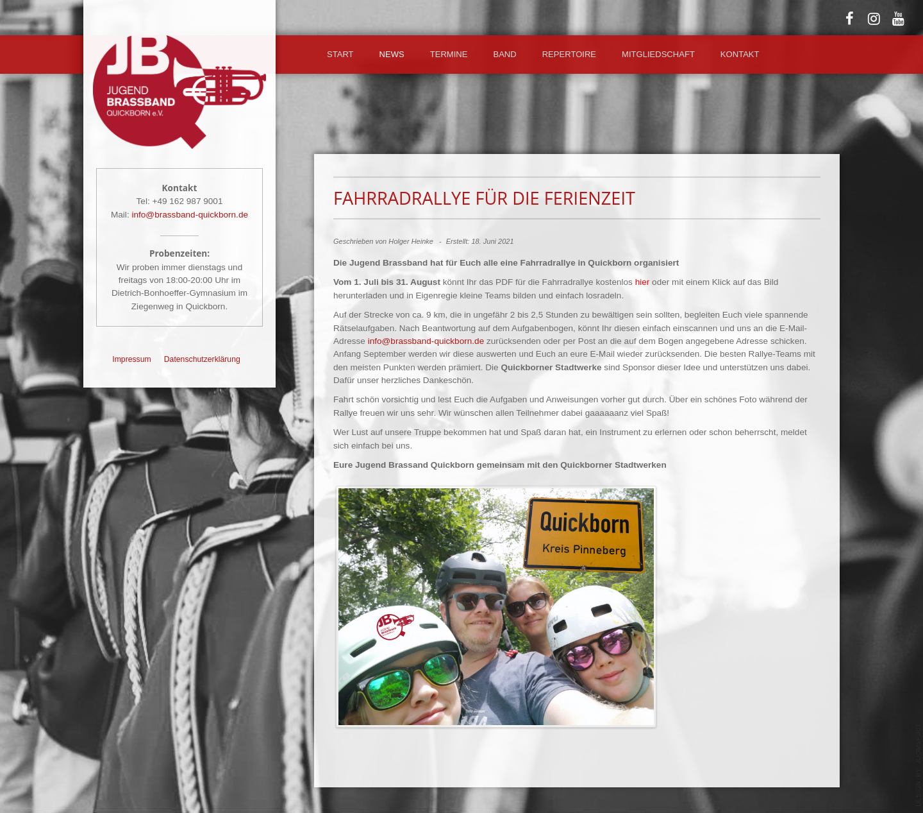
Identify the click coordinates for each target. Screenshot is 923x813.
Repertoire (569, 54)
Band (504, 54)
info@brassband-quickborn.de (189, 214)
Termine (449, 54)
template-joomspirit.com (918, 765)
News (391, 54)
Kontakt (740, 54)
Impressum (131, 359)
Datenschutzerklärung (202, 359)
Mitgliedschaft (658, 54)
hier (642, 282)
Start (340, 54)
